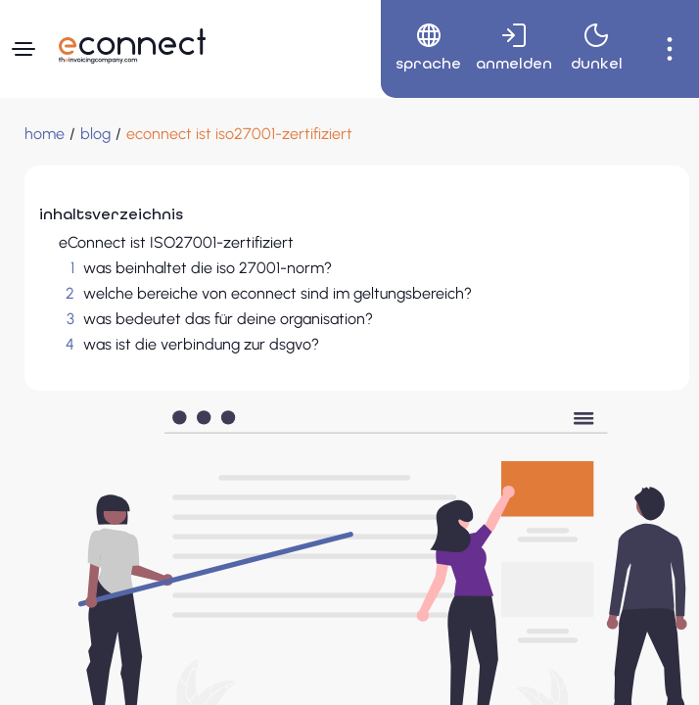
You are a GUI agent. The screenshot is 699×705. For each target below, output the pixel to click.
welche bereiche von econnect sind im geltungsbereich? (277, 293)
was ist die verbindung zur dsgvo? (201, 344)
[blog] (95, 134)
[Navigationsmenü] (23, 49)
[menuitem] (421, 49)
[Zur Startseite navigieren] (132, 46)
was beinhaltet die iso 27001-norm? (207, 267)
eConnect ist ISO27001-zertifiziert (176, 242)
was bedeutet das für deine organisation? (228, 318)
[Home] (44, 134)
